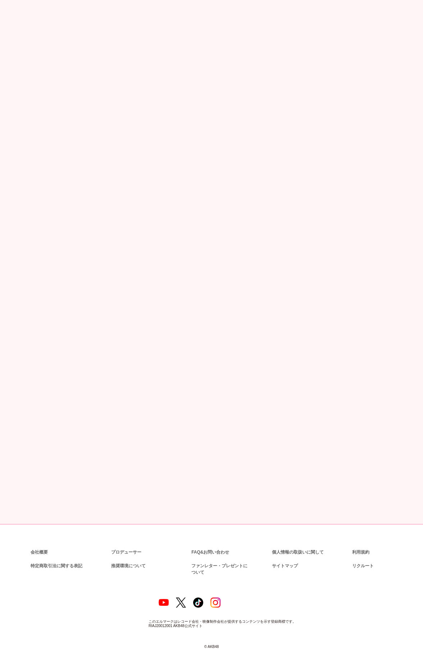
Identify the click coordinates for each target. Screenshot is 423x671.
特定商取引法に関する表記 (56, 557)
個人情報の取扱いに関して (297, 543)
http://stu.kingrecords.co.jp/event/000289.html (139, 410)
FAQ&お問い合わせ (210, 543)
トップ (15, 41)
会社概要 (39, 543)
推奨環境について (127, 557)
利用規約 (360, 543)
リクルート (362, 557)
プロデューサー (125, 543)
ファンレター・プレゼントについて (220, 560)
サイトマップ (283, 557)
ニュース (38, 41)
